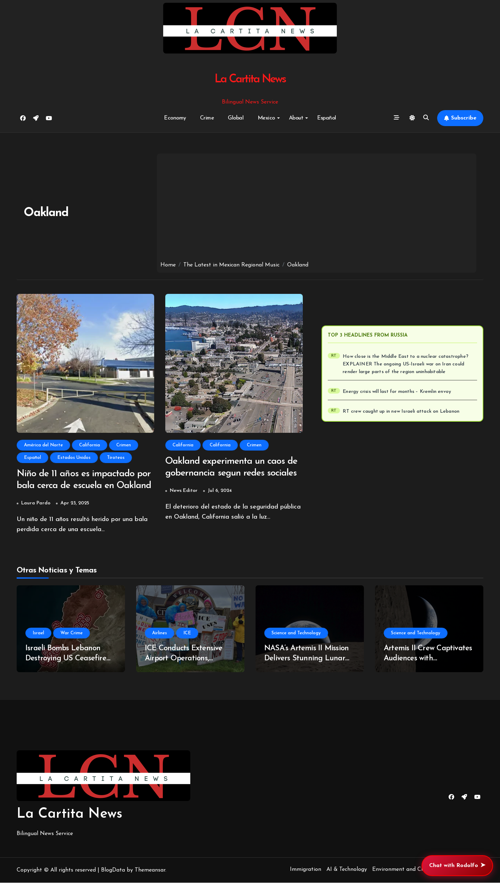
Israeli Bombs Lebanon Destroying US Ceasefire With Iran (65, 658)
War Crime (71, 633)
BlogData (113, 870)
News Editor (184, 491)
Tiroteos (116, 457)
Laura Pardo (35, 503)
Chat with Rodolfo (457, 865)
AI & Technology (346, 870)
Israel (38, 633)
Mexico (269, 118)
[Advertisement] (317, 209)
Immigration (305, 870)
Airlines (159, 633)
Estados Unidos (74, 457)
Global (235, 118)
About (298, 118)
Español (326, 118)
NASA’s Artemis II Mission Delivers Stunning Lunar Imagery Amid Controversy (308, 658)
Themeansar (150, 870)
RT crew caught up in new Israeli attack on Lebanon (401, 411)
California (89, 445)
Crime (207, 118)
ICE (187, 633)
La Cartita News (250, 79)
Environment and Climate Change (415, 870)
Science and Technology (296, 633)
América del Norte (43, 445)
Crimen (123, 445)
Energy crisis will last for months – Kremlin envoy (397, 391)
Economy (175, 118)
